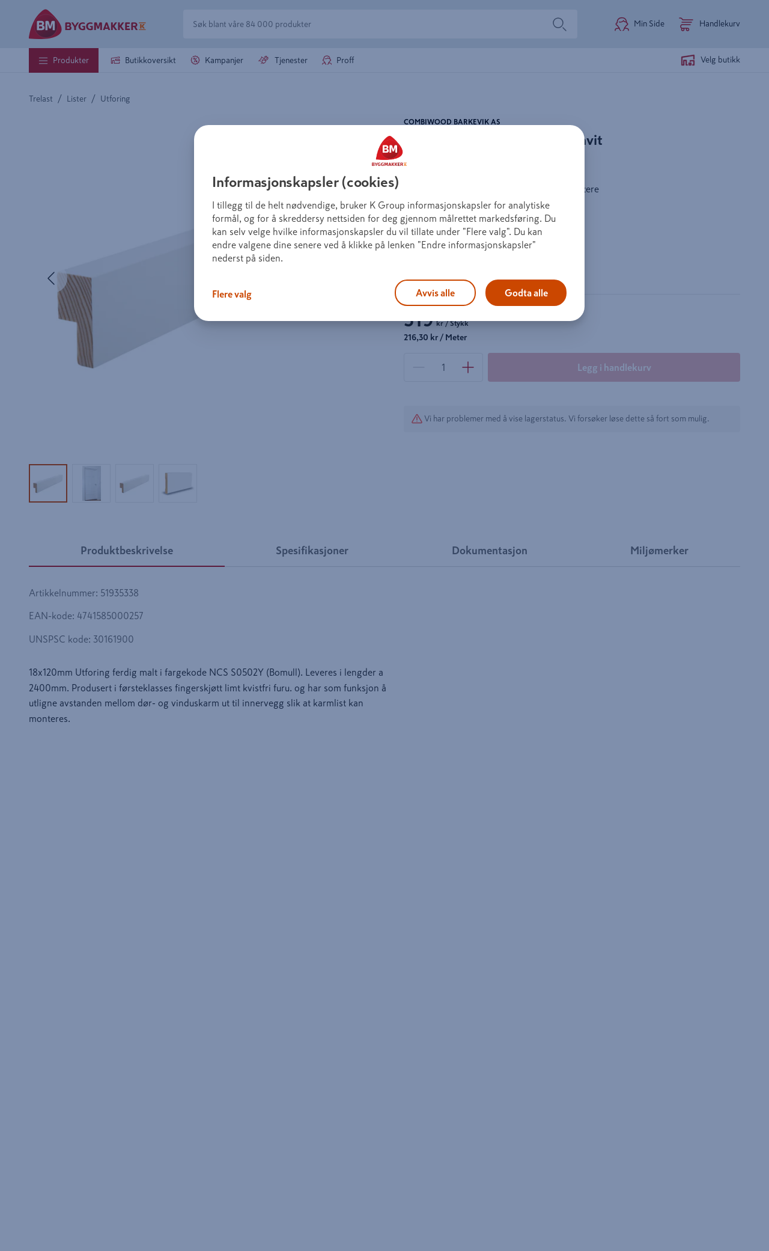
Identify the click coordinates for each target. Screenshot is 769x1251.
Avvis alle (435, 293)
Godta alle (526, 293)
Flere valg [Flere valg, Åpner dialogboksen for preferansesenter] (232, 294)
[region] (389, 223)
